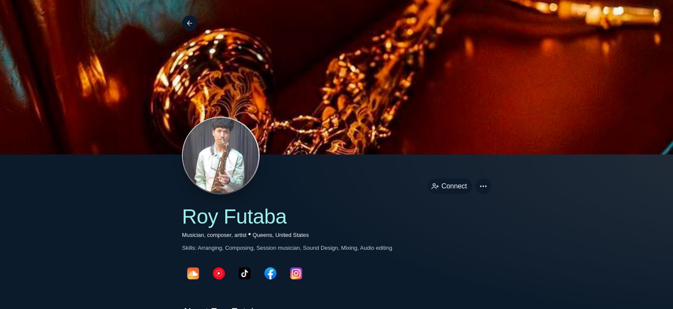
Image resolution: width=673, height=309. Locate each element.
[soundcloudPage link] (193, 273)
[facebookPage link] (270, 273)
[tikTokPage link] (244, 273)
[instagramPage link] (296, 273)
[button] (483, 186)
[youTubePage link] (219, 273)
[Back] (189, 23)
